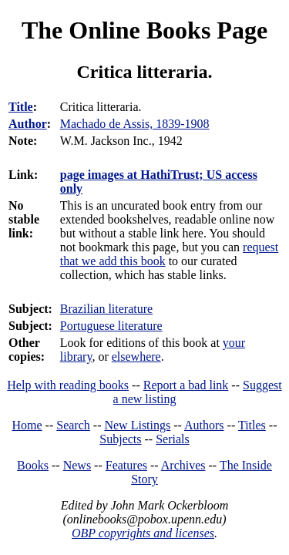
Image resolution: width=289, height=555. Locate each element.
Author (27, 123)
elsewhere (136, 356)
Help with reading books (68, 385)
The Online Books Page (144, 30)
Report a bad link (186, 385)
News (77, 465)
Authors (204, 425)
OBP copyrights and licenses (143, 533)
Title (20, 106)
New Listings (137, 425)
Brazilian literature (106, 308)
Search (73, 425)
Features (126, 465)
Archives (183, 465)
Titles (252, 425)
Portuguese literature (111, 325)
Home (27, 425)
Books (33, 465)
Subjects (120, 439)
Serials (173, 439)
